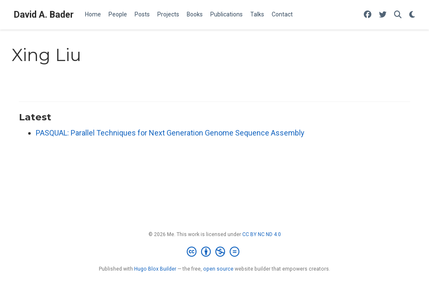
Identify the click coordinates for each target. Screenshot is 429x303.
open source (218, 269)
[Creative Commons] (215, 252)
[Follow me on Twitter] (383, 15)
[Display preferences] (412, 15)
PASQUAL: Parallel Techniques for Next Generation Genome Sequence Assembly (170, 132)
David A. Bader (44, 14)
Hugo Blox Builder (155, 269)
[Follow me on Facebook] (367, 15)
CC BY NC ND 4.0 (261, 234)
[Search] (398, 15)
